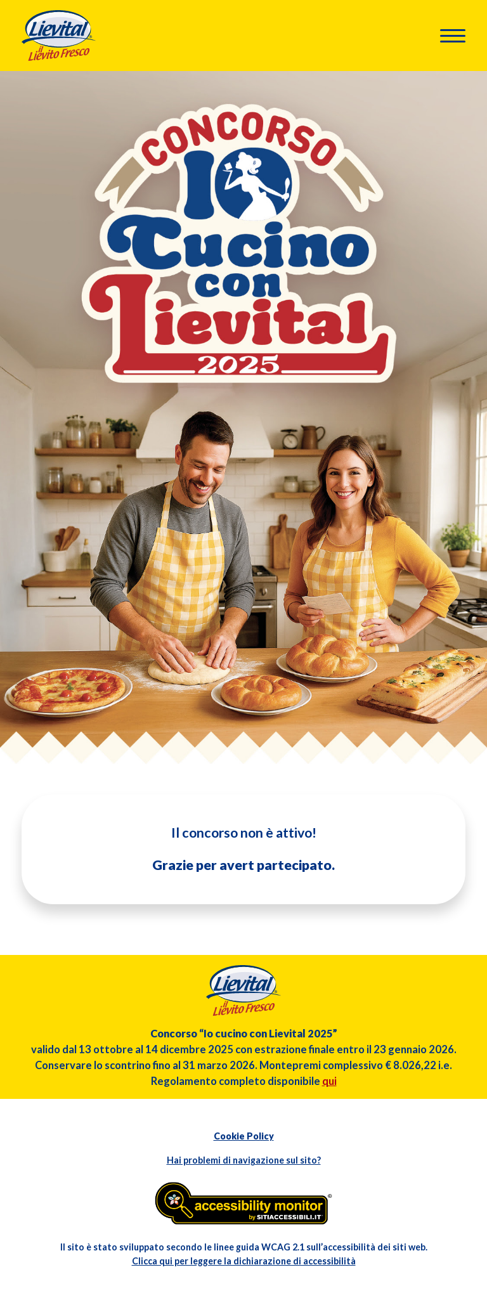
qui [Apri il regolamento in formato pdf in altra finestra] (329, 1081)
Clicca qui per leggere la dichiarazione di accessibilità (244, 1261)
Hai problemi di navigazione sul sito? (244, 1160)
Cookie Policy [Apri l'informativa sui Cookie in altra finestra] (244, 1136)
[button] (452, 35)
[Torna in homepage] (59, 34)
